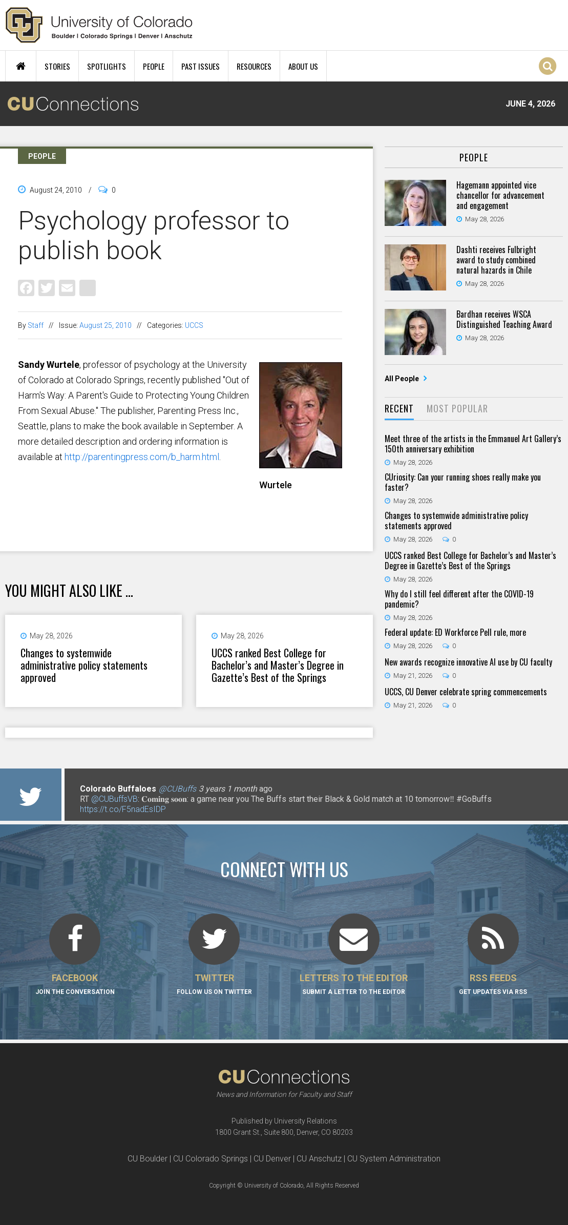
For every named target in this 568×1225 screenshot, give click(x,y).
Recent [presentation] (399, 408)
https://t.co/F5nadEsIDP (123, 809)
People (153, 66)
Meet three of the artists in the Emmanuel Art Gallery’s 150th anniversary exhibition (473, 443)
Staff (36, 325)
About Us (303, 66)
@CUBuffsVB (114, 799)
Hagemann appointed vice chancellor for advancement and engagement (500, 195)
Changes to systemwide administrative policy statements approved (84, 665)
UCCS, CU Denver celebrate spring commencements (466, 692)
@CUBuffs (177, 789)
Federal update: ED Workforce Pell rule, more (455, 632)
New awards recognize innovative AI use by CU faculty (468, 662)
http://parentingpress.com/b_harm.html (142, 456)
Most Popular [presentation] (457, 408)
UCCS (194, 325)
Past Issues (200, 66)
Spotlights (106, 66)
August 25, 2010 (105, 325)
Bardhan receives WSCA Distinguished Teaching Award (504, 319)
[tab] (399, 409)
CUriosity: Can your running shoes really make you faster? (463, 482)
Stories (57, 66)
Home (21, 66)
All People (402, 379)
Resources (254, 66)
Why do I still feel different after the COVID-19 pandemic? (459, 599)
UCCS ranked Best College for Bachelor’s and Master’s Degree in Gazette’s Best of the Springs (278, 665)
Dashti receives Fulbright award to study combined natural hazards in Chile (496, 259)
